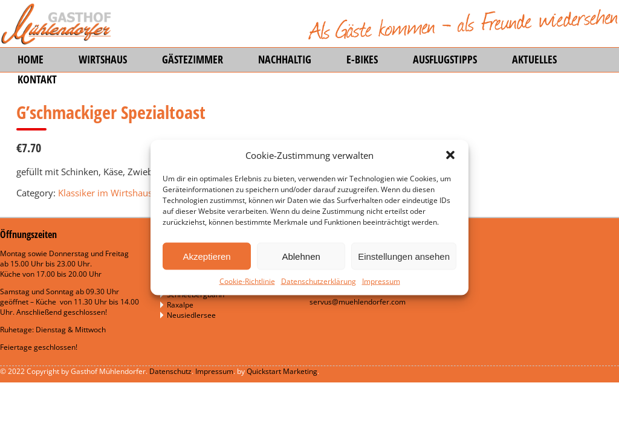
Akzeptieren (206, 256)
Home (31, 59)
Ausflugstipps (445, 59)
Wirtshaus (103, 59)
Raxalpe (180, 305)
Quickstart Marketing (282, 371)
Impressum (381, 281)
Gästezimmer (192, 59)
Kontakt (37, 79)
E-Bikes (362, 59)
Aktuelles (534, 59)
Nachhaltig (284, 59)
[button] (450, 155)
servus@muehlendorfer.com (358, 302)
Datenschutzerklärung (318, 281)
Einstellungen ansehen (404, 256)
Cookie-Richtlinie (247, 281)
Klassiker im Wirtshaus (105, 193)
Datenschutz (170, 371)
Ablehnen (301, 256)
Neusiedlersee (191, 315)
